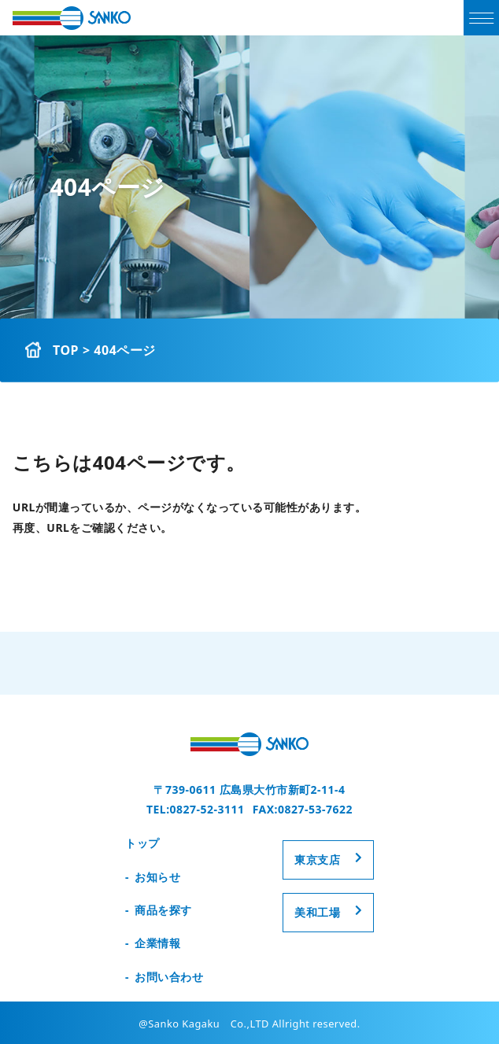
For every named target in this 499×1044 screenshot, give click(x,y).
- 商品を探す (158, 909)
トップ (142, 843)
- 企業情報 (152, 942)
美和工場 (317, 912)
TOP (66, 350)
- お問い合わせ (164, 976)
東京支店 (317, 859)
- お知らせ (152, 876)
